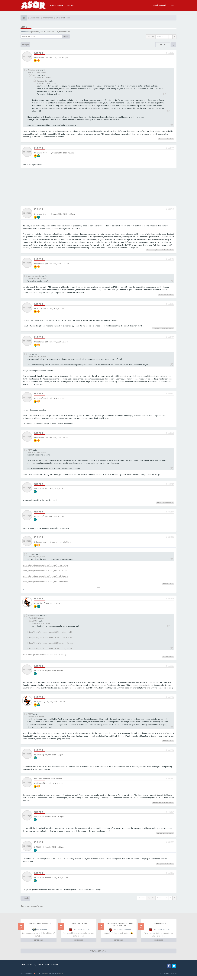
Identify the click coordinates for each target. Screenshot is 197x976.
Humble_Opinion (43, 153)
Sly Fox (43, 31)
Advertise (25, 964)
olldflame (40, 57)
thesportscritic (65, 31)
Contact (54, 964)
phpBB (60, 973)
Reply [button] (25, 44)
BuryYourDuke (52, 31)
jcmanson (35, 31)
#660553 (170, 52)
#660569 (170, 337)
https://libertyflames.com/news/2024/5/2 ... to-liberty (44, 654)
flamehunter (32, 70)
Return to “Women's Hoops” (33, 906)
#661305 (170, 842)
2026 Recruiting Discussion (39, 924)
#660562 (170, 209)
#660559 (170, 148)
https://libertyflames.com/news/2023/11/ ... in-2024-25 (45, 570)
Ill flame (158, 250)
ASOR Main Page (56, 5)
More (70, 5)
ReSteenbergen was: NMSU (48, 778)
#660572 (170, 393)
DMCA (40, 964)
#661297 (170, 778)
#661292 (170, 697)
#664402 (170, 872)
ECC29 (34, 75)
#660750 (170, 483)
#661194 (170, 511)
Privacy (33, 964)
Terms (47, 964)
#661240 (170, 537)
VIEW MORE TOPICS (98, 951)
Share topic (163, 45)
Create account (159, 5)
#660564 (170, 259)
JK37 (38, 308)
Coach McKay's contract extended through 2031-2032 (120, 925)
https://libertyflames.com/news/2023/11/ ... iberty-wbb (45, 565)
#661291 (170, 665)
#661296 (170, 750)
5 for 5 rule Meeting (80, 924)
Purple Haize (157, 328)
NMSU (24, 26)
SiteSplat (46, 973)
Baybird (164, 250)
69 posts (151, 37)
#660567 (170, 303)
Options (141, 898)
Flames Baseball (160, 924)
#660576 (170, 432)
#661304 (170, 811)
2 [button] (170, 37)
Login (172, 5)
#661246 (170, 598)
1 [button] (166, 37)
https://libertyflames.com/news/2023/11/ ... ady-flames (45, 576)
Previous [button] (160, 37)
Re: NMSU (38, 52)
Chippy (39, 783)
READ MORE (38, 940)
